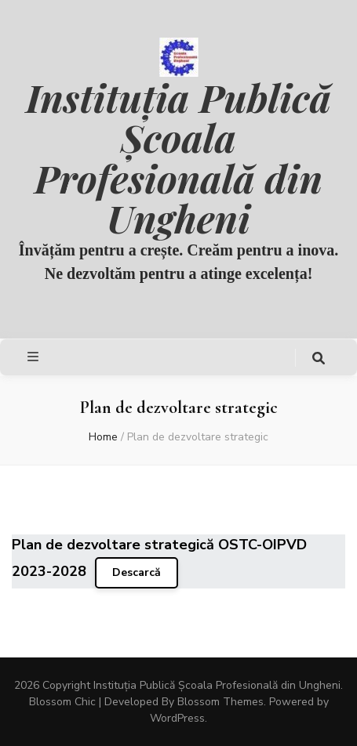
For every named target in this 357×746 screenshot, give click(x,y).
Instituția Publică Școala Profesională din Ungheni (178, 157)
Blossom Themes (220, 701)
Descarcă (136, 572)
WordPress (177, 718)
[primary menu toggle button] (34, 357)
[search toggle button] (318, 358)
